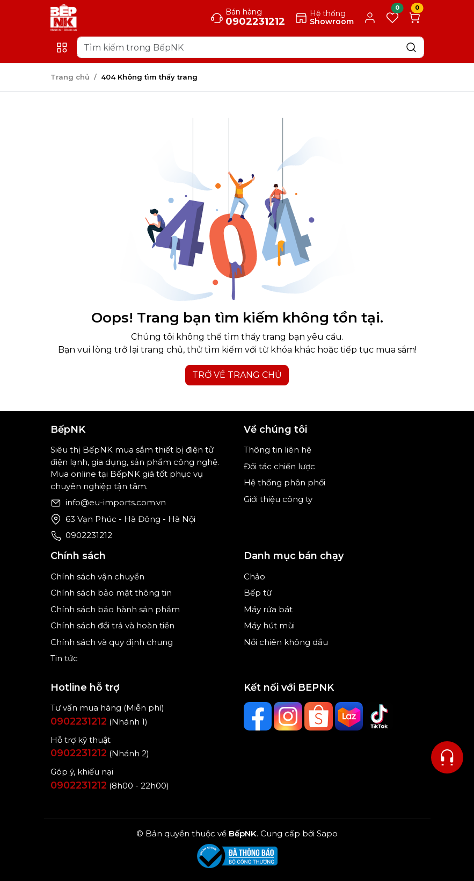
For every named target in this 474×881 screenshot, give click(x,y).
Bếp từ (258, 593)
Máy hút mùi (269, 625)
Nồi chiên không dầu (286, 642)
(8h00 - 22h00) (109, 785)
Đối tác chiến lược (279, 466)
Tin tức (64, 658)
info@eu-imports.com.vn (115, 502)
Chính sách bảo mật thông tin (111, 593)
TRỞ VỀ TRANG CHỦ (237, 375)
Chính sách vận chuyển (97, 576)
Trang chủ (70, 77)
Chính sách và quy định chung (111, 642)
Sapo (326, 833)
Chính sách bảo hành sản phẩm (115, 609)
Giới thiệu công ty (278, 499)
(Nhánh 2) (99, 753)
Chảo (254, 576)
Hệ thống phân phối (284, 482)
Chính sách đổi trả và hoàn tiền (112, 625)
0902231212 (88, 535)
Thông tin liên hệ (277, 450)
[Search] (250, 47)
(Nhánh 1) (99, 722)
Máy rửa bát (268, 609)
